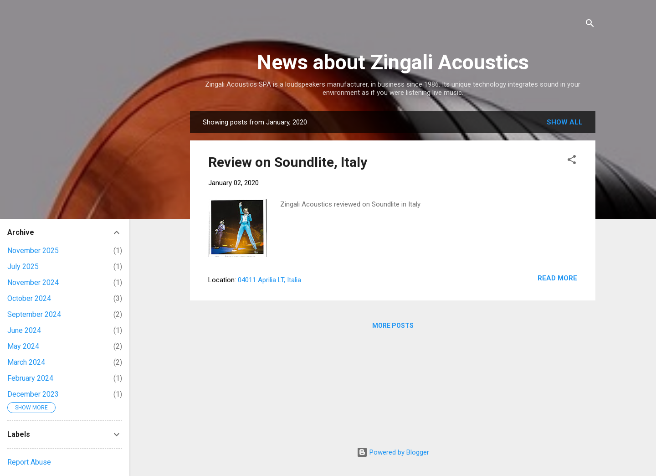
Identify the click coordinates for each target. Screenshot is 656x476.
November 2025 (33, 250)
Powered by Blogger (393, 452)
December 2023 (33, 394)
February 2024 (30, 378)
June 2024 (24, 330)
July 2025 (23, 266)
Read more (557, 278)
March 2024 (26, 362)
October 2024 (29, 298)
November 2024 (33, 282)
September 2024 (34, 314)
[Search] (589, 25)
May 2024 (23, 346)
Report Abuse (29, 462)
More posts (393, 325)
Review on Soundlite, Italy (287, 162)
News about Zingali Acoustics (393, 62)
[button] (571, 161)
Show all (565, 122)
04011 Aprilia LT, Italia (269, 280)
